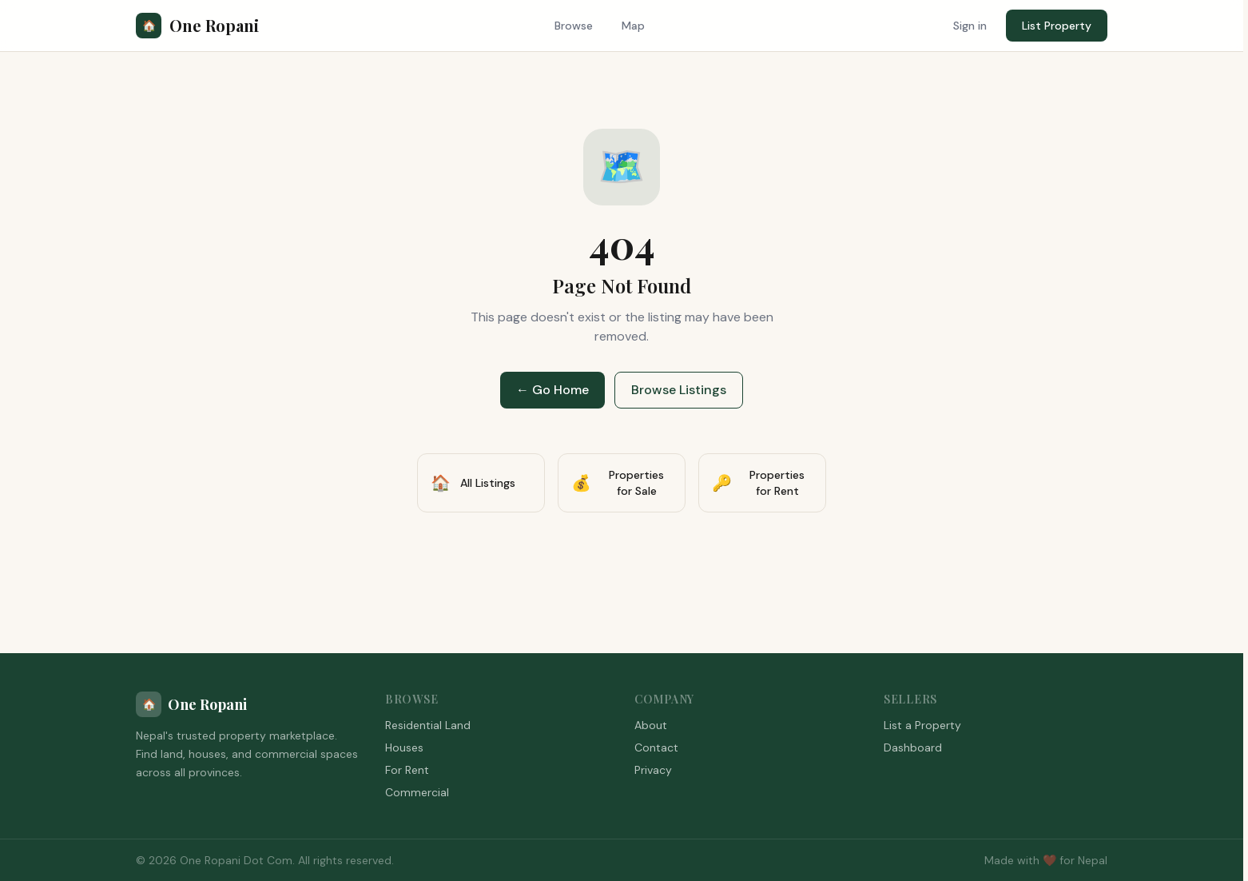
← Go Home (552, 389)
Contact (656, 747)
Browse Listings (678, 389)
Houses (404, 747)
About (650, 725)
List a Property (922, 725)
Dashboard (913, 747)
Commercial (417, 792)
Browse (573, 25)
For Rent (407, 770)
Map (633, 25)
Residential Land (428, 725)
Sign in (970, 25)
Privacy (653, 770)
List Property (1056, 25)
